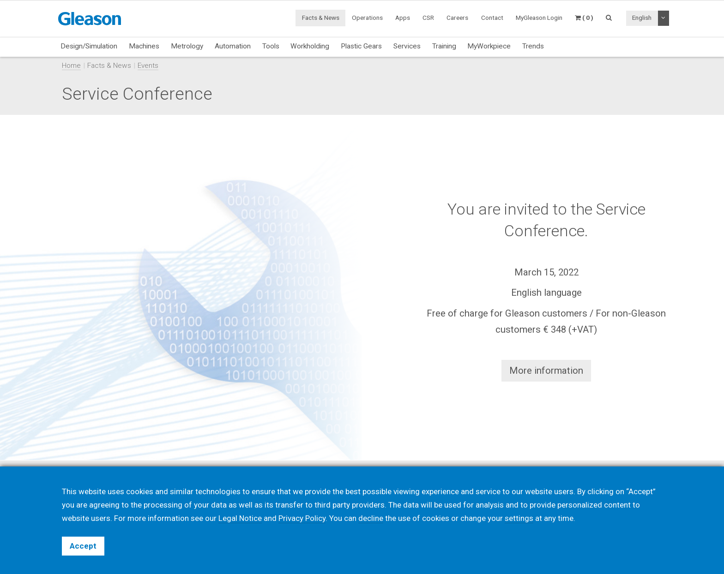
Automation (233, 46)
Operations (367, 17)
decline (370, 518)
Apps (402, 17)
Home (71, 65)
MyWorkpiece (489, 46)
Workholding (309, 46)
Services (407, 46)
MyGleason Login (539, 17)
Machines (144, 46)
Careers (457, 17)
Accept (83, 545)
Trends (533, 46)
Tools (270, 46)
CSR (428, 17)
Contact (492, 17)
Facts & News (320, 17)
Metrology (187, 46)
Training (444, 46)
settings (519, 518)
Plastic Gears (361, 46)
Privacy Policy (302, 518)
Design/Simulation (88, 46)
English (642, 17)
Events (148, 65)
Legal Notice (240, 518)
